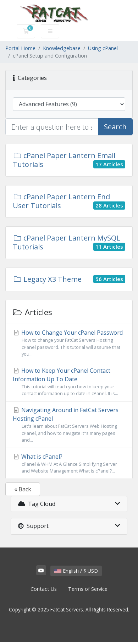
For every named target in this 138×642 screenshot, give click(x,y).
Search (115, 126)
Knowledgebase (62, 48)
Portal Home (20, 48)
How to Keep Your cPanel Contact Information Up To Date (69, 382)
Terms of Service (87, 589)
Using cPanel (103, 48)
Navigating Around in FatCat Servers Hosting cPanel (69, 424)
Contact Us (44, 589)
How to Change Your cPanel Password (69, 343)
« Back (22, 489)
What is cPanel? (69, 463)
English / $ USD (76, 570)
